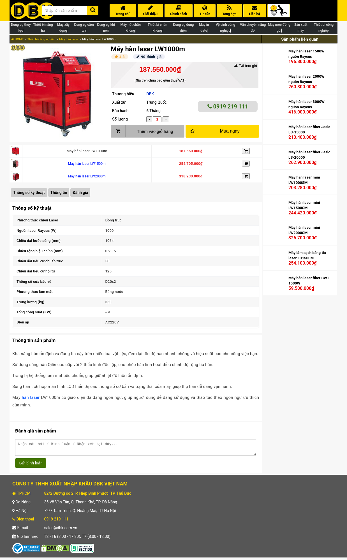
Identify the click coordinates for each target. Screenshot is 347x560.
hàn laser (31, 397)
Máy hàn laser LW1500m (87, 164)
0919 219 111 (227, 106)
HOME (17, 39)
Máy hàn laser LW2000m (87, 176)
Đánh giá (80, 192)
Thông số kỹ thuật (29, 192)
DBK (150, 94)
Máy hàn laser (68, 39)
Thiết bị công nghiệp (41, 39)
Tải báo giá (245, 66)
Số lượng (120, 119)
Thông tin (58, 192)
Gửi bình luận (31, 465)
